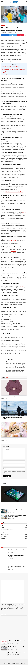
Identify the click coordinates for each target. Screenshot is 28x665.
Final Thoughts (5, 73)
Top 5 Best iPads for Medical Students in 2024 (10, 503)
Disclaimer (18, 663)
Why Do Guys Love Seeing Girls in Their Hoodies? (10, 396)
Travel (2, 541)
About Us (8, 663)
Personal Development (5, 534)
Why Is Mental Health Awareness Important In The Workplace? (13, 68)
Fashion (2, 531)
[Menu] (2, 2)
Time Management (4, 540)
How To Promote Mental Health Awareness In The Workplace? (13, 69)
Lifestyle (3, 25)
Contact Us (13, 663)
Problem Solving (4, 536)
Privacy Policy (23, 663)
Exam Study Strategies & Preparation (7, 529)
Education (2, 527)
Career (2, 525)
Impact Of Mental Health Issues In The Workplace (11, 66)
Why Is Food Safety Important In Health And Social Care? (11, 438)
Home (5, 663)
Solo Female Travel (4, 538)
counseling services (12, 240)
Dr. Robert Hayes (9, 359)
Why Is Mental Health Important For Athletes (14, 191)
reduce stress (13, 250)
